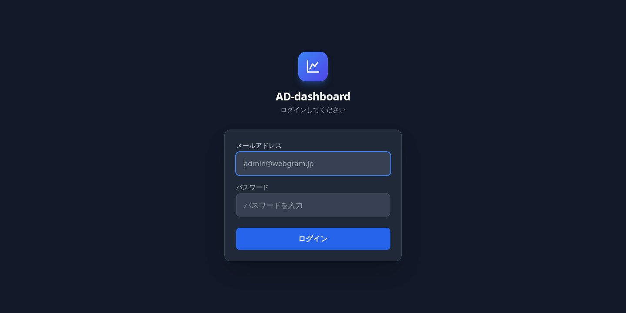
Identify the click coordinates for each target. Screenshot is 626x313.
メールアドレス (259, 145)
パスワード (252, 187)
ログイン (313, 238)
